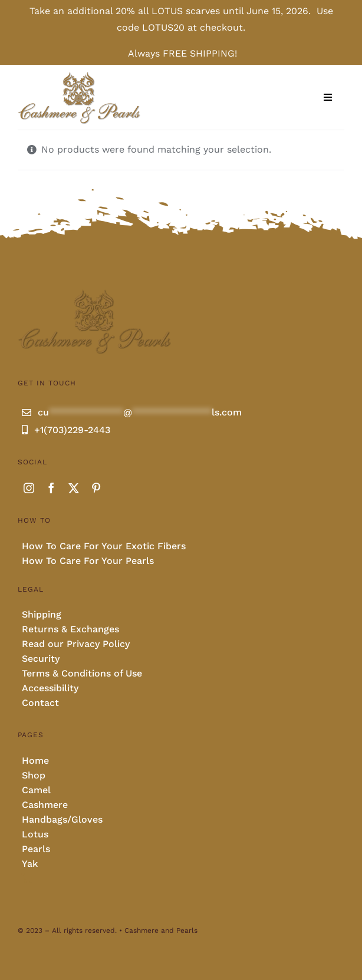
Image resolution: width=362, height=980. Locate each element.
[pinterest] (96, 488)
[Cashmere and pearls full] (79, 75)
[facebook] (51, 488)
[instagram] (29, 488)
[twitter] (73, 488)
